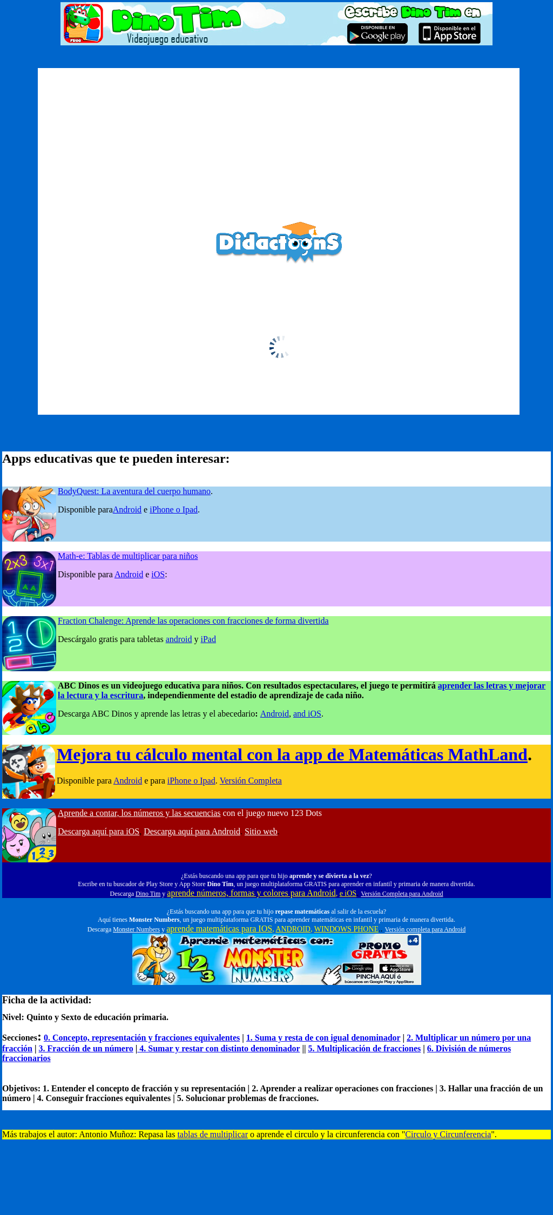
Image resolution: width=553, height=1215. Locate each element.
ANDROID (293, 929)
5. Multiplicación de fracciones (364, 1048)
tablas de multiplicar (212, 1134)
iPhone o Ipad (174, 509)
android (179, 639)
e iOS (348, 893)
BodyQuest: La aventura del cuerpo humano (134, 491)
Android (127, 509)
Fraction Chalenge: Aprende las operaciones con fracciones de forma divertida (193, 620)
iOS (158, 574)
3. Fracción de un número (86, 1048)
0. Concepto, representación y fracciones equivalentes (142, 1037)
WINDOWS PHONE (346, 929)
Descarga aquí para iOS (98, 831)
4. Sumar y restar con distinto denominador (218, 1048)
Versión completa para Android (425, 929)
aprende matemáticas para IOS (219, 928)
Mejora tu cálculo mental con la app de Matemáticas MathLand (292, 754)
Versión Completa (251, 780)
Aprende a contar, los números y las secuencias (139, 813)
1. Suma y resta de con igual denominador (323, 1037)
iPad (208, 639)
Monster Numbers (136, 929)
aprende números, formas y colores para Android (251, 892)
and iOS (307, 713)
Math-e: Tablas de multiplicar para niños (128, 556)
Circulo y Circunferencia (448, 1134)
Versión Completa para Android (402, 893)
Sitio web (261, 831)
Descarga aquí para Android (192, 831)
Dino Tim (148, 893)
